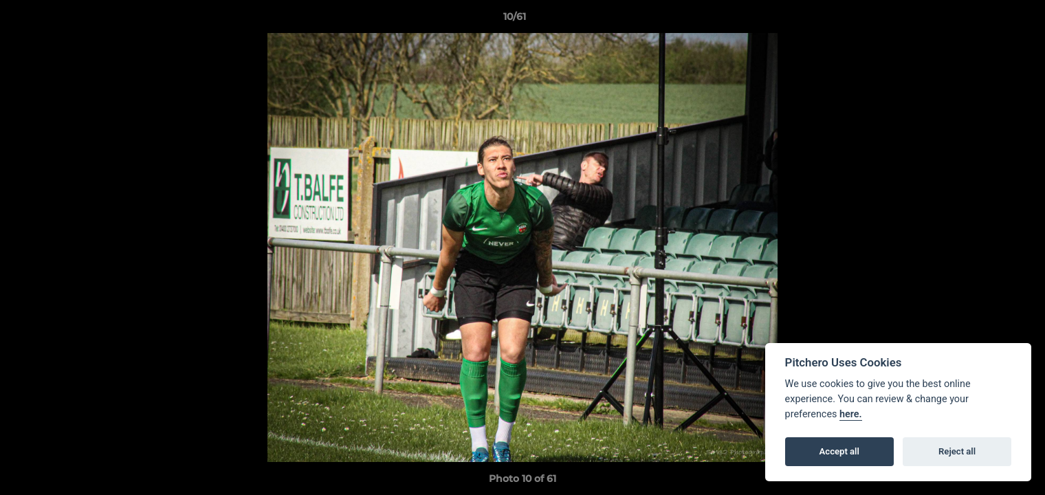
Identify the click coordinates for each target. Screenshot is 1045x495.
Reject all (957, 451)
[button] (987, 20)
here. (850, 414)
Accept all (839, 451)
